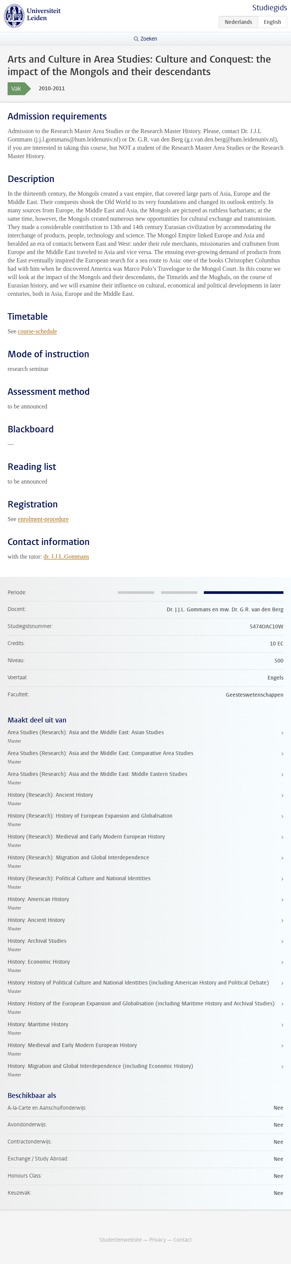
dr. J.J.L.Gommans (66, 556)
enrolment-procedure (43, 519)
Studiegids (269, 8)
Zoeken (149, 38)
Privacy (157, 1240)
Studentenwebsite (120, 1240)
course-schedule (37, 331)
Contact (183, 1240)
